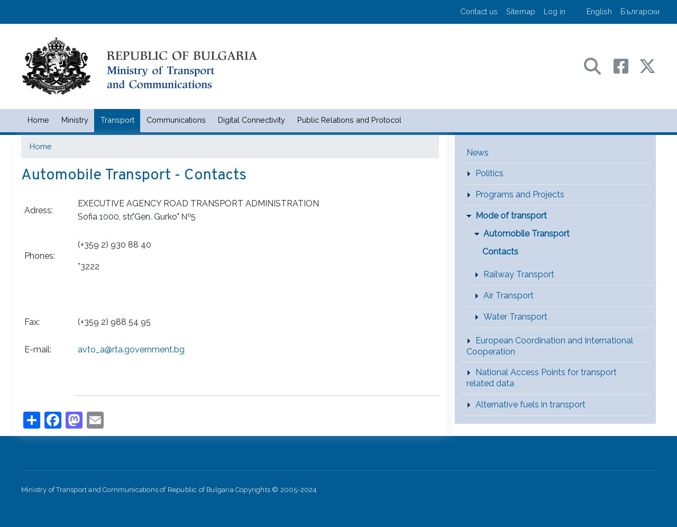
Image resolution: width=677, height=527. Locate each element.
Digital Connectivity (251, 119)
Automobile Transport (526, 234)
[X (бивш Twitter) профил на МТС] (647, 65)
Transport (117, 119)
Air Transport (508, 295)
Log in (554, 11)
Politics (489, 173)
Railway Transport (518, 274)
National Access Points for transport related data (541, 377)
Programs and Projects (519, 194)
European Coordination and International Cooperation (549, 346)
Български (640, 11)
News (477, 153)
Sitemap (520, 11)
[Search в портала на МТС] (597, 65)
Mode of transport (511, 216)
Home (38, 119)
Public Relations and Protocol (349, 119)
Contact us (479, 11)
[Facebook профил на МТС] (626, 65)
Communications (176, 119)
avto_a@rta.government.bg (131, 349)
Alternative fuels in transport (530, 404)
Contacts (500, 252)
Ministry (74, 119)
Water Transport (515, 317)
